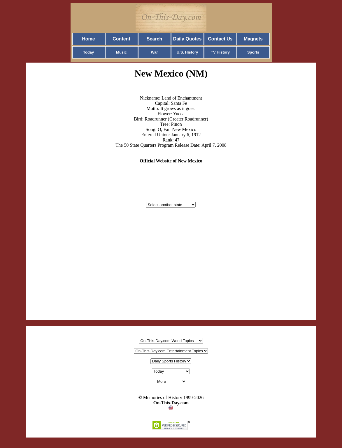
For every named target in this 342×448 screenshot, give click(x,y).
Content (121, 38)
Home (88, 38)
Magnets (253, 38)
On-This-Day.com (171, 402)
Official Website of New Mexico (171, 160)
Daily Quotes (187, 38)
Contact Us (220, 38)
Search (154, 38)
